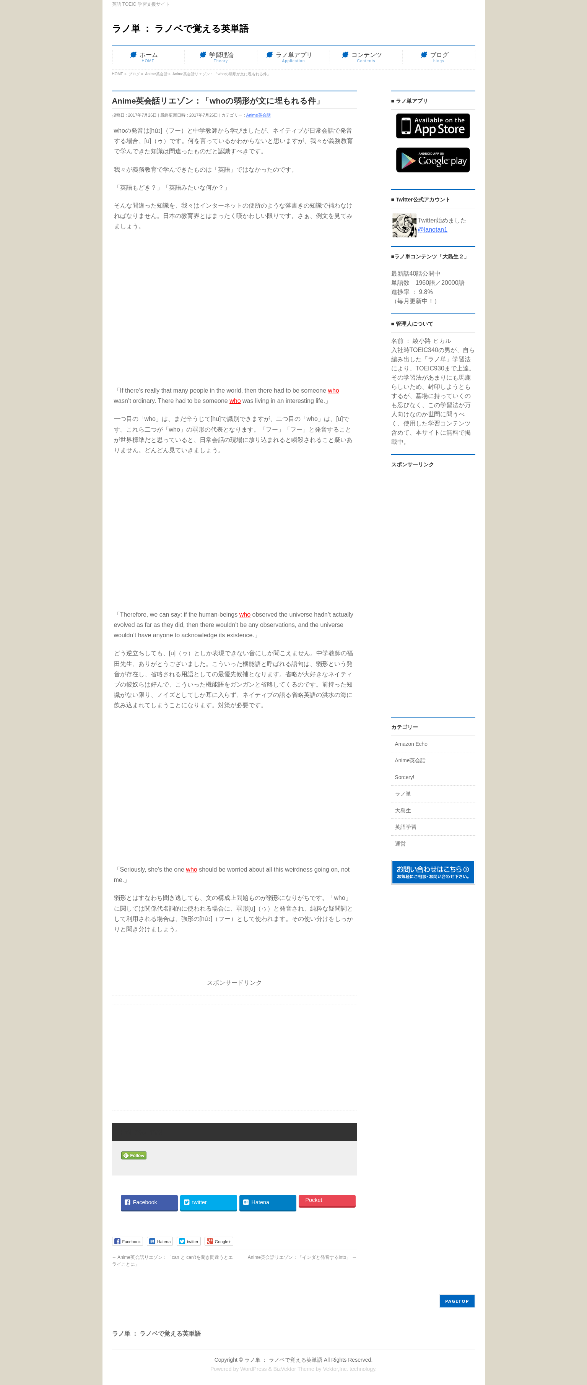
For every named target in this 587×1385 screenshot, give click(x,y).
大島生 (403, 810)
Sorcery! (405, 777)
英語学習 (405, 827)
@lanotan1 (433, 229)
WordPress (253, 1369)
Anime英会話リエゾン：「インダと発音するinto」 (302, 1257)
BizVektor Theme (293, 1369)
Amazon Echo (411, 744)
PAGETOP (457, 1301)
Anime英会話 (258, 115)
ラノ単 (403, 794)
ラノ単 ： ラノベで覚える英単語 (180, 28)
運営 (400, 844)
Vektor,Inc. (335, 1369)
